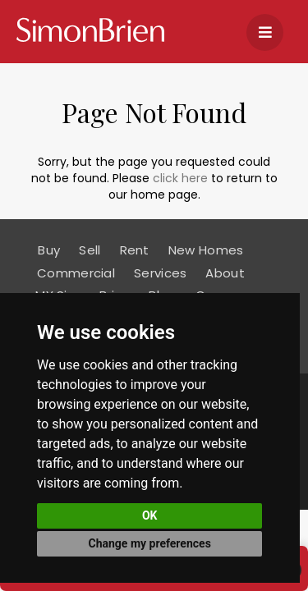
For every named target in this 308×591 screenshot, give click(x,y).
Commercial (76, 273)
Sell (89, 250)
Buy (49, 250)
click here (180, 178)
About (225, 273)
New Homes (206, 250)
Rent (134, 250)
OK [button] (150, 515)
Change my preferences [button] (150, 543)
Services (160, 273)
